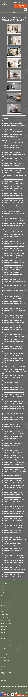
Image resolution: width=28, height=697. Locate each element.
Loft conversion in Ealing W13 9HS (12, 543)
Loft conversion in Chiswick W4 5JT (13, 382)
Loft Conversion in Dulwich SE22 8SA (13, 123)
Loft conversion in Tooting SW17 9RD (13, 274)
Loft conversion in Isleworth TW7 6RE (13, 525)
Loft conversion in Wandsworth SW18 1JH (14, 303)
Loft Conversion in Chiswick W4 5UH (13, 576)
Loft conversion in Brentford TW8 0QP (13, 329)
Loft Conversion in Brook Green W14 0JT (14, 572)
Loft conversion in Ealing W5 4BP (12, 279)
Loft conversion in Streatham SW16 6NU (14, 433)
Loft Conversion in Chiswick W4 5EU (13, 236)
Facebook (3, 629)
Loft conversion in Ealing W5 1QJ (12, 438)
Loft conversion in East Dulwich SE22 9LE (14, 223)
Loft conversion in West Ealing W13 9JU (14, 334)
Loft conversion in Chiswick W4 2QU (13, 267)
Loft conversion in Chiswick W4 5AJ (13, 482)
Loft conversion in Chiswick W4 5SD (13, 478)
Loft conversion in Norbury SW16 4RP (13, 443)
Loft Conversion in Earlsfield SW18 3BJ (13, 209)
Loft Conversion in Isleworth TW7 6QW (13, 225)
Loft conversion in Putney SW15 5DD (13, 298)
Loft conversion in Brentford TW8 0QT (13, 448)
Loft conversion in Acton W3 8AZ (12, 424)
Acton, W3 (3, 663)
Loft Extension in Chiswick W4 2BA (12, 211)
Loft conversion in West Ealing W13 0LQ (14, 336)
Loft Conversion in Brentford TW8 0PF (13, 202)
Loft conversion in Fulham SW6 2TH (13, 272)
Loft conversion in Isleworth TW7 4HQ (13, 339)
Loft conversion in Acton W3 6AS (12, 239)
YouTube (3, 632)
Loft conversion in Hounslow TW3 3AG (13, 417)
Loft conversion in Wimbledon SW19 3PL (14, 358)
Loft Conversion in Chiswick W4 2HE (13, 250)
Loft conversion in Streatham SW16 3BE (14, 406)
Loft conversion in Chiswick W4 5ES (13, 317)
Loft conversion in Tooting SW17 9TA (13, 460)
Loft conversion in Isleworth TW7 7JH (13, 276)
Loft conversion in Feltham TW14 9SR (13, 190)
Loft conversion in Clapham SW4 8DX (13, 296)
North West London (5, 660)
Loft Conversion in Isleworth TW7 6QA (13, 200)
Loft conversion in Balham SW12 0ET (13, 399)
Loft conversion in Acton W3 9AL (12, 504)
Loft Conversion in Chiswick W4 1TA (13, 346)
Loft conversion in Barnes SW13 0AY (13, 403)
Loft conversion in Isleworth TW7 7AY (13, 527)
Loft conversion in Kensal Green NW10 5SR (14, 469)
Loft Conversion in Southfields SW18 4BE (14, 322)
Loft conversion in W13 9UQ (11, 445)
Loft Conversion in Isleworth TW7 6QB (13, 265)
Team (2, 589)
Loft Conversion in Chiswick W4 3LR (13, 537)
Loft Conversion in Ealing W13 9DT (12, 150)
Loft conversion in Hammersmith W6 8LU (14, 360)
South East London (5, 657)
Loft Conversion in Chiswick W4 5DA (13, 188)
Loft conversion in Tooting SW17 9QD (13, 436)
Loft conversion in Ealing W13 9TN (12, 553)
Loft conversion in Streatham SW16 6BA (14, 560)
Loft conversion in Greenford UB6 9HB (13, 562)
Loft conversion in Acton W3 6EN (12, 186)
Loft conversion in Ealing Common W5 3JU (14, 569)
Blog (2, 598)
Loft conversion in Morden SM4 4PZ (13, 523)
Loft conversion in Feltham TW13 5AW (13, 546)
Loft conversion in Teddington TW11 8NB (14, 392)
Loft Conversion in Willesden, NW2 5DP (13, 134)
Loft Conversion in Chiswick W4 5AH (13, 165)
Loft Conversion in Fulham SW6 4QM (13, 320)
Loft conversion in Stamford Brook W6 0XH (14, 485)
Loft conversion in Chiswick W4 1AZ (13, 308)
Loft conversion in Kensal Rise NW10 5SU (14, 369)
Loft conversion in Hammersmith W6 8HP (14, 253)
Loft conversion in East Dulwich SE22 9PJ (14, 310)
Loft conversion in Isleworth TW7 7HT (13, 332)
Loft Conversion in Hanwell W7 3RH (12, 260)
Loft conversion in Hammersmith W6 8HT (14, 535)
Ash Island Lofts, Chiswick (6, 623)
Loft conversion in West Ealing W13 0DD (14, 401)
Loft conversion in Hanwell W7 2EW (13, 530)
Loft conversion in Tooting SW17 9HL (13, 301)
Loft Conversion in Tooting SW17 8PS (13, 429)
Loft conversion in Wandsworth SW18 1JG (14, 285)
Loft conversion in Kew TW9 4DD (12, 172)
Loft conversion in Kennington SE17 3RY (14, 494)
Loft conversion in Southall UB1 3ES (13, 384)
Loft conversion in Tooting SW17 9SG (13, 348)
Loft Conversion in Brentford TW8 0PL (13, 231)
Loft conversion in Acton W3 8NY (12, 269)
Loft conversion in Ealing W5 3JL (12, 501)
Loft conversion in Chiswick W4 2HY (13, 508)
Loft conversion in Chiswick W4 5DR (13, 327)
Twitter (2, 645)
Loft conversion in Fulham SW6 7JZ (13, 380)
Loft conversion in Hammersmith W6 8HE (14, 394)
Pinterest (3, 641)
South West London (5, 654)
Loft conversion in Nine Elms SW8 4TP (13, 555)
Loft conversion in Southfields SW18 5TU (14, 464)
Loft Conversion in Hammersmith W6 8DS (14, 213)
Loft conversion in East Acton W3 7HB (13, 341)
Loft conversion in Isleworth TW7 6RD (13, 353)
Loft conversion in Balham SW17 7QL (13, 387)
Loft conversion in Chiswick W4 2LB (13, 550)
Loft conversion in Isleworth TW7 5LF (13, 426)
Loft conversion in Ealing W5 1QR (12, 325)
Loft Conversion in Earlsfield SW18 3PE (13, 419)
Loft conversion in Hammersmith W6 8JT (14, 411)
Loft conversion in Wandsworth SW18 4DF (14, 499)
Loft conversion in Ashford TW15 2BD (13, 344)
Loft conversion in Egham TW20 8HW (13, 170)
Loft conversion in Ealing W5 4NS (12, 455)
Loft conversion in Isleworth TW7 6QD (13, 513)
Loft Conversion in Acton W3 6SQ (12, 129)
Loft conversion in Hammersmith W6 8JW (14, 557)
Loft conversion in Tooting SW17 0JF (13, 520)
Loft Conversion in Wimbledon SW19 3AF (14, 142)
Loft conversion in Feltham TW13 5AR (13, 234)
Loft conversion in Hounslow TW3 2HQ (13, 487)
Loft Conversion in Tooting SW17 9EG (13, 131)
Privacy (2, 608)
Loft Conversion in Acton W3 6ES (12, 136)
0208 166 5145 (4, 680)
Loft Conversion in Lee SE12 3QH (12, 248)
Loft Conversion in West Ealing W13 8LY (14, 246)
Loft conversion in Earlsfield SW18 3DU (13, 452)
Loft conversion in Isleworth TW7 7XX (13, 516)
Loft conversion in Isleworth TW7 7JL (13, 492)
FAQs (2, 611)
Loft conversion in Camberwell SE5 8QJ (14, 287)
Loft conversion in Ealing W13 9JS (12, 497)
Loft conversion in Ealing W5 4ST (12, 377)
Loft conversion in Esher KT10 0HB (12, 475)
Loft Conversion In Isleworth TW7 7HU (13, 294)
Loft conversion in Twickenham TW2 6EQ (14, 389)
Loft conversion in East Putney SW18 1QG (14, 366)
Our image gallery (4, 617)
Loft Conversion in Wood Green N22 (13, 158)
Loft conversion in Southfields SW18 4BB (14, 511)
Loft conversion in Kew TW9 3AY (12, 567)
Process (2, 595)
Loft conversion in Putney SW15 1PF (13, 255)
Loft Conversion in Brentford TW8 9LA (13, 195)
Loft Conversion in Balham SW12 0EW (13, 315)
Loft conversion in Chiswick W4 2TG (13, 450)
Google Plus (3, 638)
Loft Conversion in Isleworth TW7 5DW (13, 179)
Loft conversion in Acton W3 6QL (12, 565)
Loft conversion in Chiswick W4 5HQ (13, 422)
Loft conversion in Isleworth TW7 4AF (13, 548)
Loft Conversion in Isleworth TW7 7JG (13, 193)
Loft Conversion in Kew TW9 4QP (12, 147)
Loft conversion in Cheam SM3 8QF (12, 152)
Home (2, 586)
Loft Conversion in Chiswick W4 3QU (13, 161)
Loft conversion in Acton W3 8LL (12, 431)
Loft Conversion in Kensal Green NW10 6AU (15, 183)
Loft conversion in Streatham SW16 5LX (14, 262)
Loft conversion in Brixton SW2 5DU (13, 574)
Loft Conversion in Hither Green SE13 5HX (14, 168)
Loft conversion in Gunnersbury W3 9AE (14, 441)
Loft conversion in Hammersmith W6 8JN (14, 181)
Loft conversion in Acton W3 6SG (12, 355)
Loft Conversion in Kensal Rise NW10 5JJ (14, 258)
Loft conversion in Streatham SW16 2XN (14, 506)
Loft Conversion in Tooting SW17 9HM (13, 396)
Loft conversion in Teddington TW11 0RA (14, 218)
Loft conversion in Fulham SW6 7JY (13, 216)
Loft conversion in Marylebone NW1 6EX (14, 408)
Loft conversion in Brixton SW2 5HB (13, 532)
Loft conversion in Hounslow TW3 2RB (13, 198)
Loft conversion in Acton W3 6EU (12, 241)
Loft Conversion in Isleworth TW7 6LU (13, 120)
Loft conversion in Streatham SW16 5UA (14, 462)
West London (3, 651)
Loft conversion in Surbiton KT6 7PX (13, 306)
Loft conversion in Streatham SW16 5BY (14, 467)
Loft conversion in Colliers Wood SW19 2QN (15, 457)
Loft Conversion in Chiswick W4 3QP (13, 145)
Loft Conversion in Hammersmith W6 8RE (14, 220)
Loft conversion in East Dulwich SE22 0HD (14, 480)
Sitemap (2, 602)
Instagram (3, 635)
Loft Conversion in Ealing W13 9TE (12, 163)
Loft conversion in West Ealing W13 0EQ (14, 375)
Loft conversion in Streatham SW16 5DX (14, 489)
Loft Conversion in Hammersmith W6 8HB (14, 243)
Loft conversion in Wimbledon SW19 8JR (14, 313)
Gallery (2, 592)
